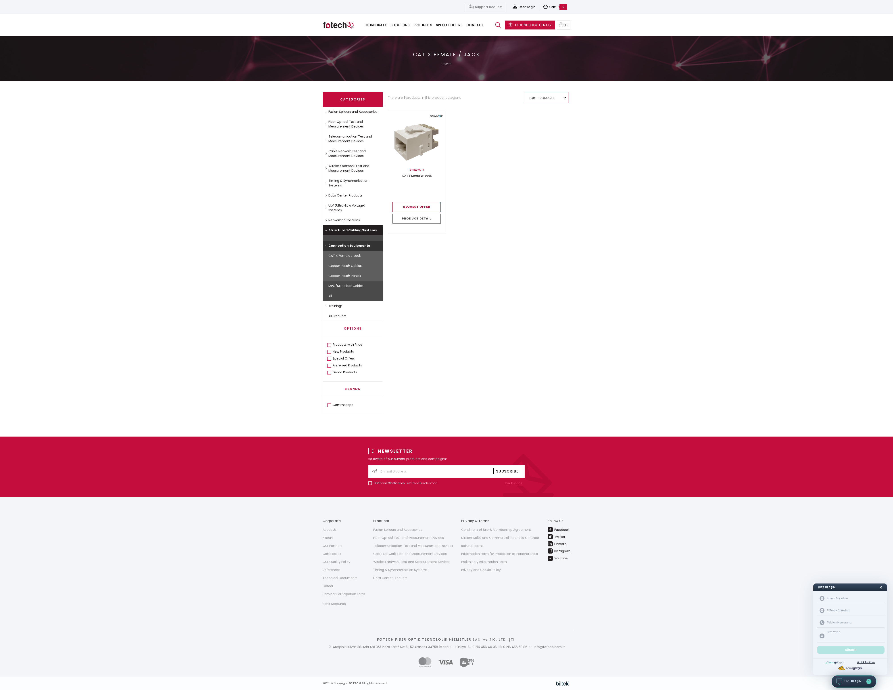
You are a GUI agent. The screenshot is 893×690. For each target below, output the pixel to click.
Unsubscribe (514, 483)
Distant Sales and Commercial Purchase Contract (500, 537)
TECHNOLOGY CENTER (530, 25)
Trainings (333, 306)
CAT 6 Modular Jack (417, 176)
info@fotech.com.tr (549, 647)
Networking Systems (342, 220)
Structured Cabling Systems (351, 230)
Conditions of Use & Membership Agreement (496, 529)
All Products (337, 316)
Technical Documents (340, 578)
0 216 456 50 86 (515, 647)
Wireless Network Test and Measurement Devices (347, 168)
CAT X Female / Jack (344, 255)
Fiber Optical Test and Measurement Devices (344, 124)
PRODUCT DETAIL (416, 218)
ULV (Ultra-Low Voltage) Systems (345, 207)
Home (447, 64)
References (331, 570)
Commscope (343, 405)
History (328, 537)
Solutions (400, 25)
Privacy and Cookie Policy (481, 570)
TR (564, 25)
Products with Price (347, 344)
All (330, 296)
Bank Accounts (334, 604)
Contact (475, 25)
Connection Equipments (347, 245)
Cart (555, 7)
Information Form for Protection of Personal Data (499, 554)
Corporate (376, 25)
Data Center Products (344, 195)
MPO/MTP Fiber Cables (345, 286)
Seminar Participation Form (344, 594)
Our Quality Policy (336, 562)
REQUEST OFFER (416, 207)
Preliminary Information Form (484, 562)
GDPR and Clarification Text (392, 483)
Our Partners (332, 546)
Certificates (332, 554)
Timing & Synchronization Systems (346, 183)
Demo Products (345, 372)
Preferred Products (347, 365)
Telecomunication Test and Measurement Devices (348, 138)
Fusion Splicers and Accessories (351, 111)
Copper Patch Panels (344, 276)
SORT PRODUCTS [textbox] (542, 98)
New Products (343, 351)
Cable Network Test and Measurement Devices (345, 153)
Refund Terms (472, 546)
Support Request (486, 7)
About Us (329, 529)
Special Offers (449, 25)
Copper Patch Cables (345, 265)
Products (423, 25)
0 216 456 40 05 (484, 647)
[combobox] (546, 97)
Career (328, 586)
